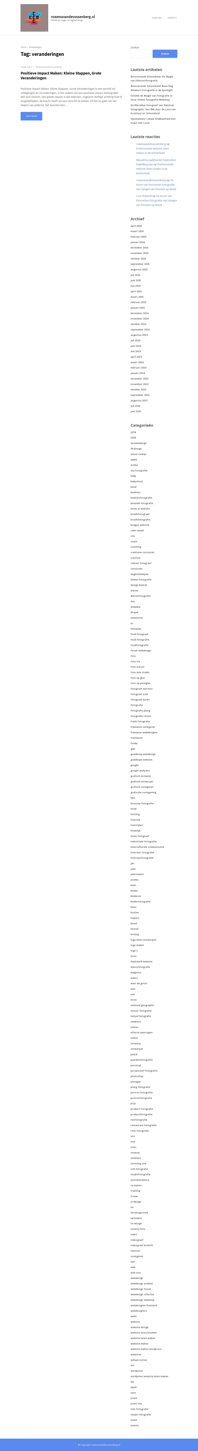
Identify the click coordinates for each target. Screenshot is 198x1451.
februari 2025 (138, 302)
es (132, 623)
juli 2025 (135, 275)
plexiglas (136, 1081)
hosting (135, 814)
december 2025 (139, 247)
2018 (133, 432)
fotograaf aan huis (141, 688)
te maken (136, 1185)
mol (133, 994)
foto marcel (137, 666)
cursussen (136, 568)
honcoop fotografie (142, 803)
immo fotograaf (140, 836)
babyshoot (137, 481)
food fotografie (140, 639)
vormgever (137, 1256)
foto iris (135, 661)
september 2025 (140, 264)
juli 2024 (135, 340)
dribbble (135, 606)
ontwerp (136, 1043)
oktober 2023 (138, 389)
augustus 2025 (139, 269)
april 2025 (136, 291)
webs (134, 1316)
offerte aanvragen (142, 1032)
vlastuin (135, 1250)
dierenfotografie (141, 595)
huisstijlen (137, 825)
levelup (135, 934)
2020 (133, 437)
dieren (134, 590)
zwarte (135, 1425)
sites (133, 1147)
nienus (134, 1027)
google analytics (140, 770)
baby (133, 475)
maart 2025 (137, 296)
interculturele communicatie (147, 846)
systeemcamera (140, 1179)
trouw (134, 1196)
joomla (134, 879)
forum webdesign (141, 650)
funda (134, 743)
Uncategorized (139, 1212)
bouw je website (140, 508)
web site (136, 1272)
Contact (172, 17)
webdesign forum (141, 1289)
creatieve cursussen (142, 552)
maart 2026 (137, 231)
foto (133, 656)
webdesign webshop (143, 1299)
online (134, 1037)
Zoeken (135, 47)
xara (133, 1392)
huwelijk (135, 830)
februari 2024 (138, 367)
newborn (136, 1021)
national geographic (142, 1005)
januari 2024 (138, 373)
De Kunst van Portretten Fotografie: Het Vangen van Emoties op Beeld (156, 184)
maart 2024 (137, 362)
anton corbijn (138, 454)
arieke (134, 465)
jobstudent (137, 874)
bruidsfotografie (140, 519)
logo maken (137, 945)
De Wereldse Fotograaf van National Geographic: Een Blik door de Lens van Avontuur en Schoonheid (153, 109)
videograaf (137, 1239)
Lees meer (31, 116)
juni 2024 (136, 345)
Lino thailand (144, 196)
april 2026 (136, 225)
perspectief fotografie (144, 1070)
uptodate (136, 1218)
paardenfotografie (142, 1059)
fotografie (137, 705)
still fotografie (139, 1169)
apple (134, 459)
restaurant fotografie (144, 1125)
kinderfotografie (141, 901)
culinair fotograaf (141, 563)
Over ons (156, 17)
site (133, 1141)
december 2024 (139, 313)
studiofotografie (141, 1174)
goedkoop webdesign (143, 754)
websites (136, 1354)
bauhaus (136, 492)
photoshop (137, 1076)
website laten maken (143, 1338)
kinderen (136, 896)
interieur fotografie (142, 852)
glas (133, 748)
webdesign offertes (142, 1294)
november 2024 (139, 318)
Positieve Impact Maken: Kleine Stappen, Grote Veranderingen (62, 76)
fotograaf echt (139, 694)
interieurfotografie (142, 857)
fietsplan (136, 628)
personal (136, 1065)
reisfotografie (139, 1119)
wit (132, 1365)
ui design (136, 1201)
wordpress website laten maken (149, 1376)
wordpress (137, 1370)
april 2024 (136, 356)
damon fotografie (141, 579)
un (132, 1207)
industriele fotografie (144, 841)
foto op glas (138, 677)
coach (134, 541)
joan (133, 868)
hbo (133, 797)
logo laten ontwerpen (143, 939)
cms (133, 535)
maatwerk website (141, 961)
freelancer (137, 737)
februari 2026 (138, 236)
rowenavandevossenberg (151, 144)
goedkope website (141, 759)
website (135, 1321)
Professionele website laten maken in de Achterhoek (154, 169)
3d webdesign (139, 443)
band (133, 486)
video (134, 1234)
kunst (134, 923)
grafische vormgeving (143, 792)
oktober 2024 (138, 324)
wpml (134, 1387)
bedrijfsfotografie (141, 497)
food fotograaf (139, 634)
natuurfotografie (141, 1016)
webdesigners (139, 1310)
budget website (140, 524)
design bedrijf (139, 585)
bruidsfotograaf (140, 514)
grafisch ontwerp (141, 776)
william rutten (139, 1359)
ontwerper (137, 1048)
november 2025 (139, 253)
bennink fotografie (142, 503)
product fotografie (142, 1108)
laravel (135, 928)
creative (135, 557)
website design (139, 1327)
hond (134, 808)
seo (133, 1136)
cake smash (137, 530)
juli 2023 (135, 405)
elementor (137, 617)
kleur (134, 907)
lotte (134, 956)
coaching (136, 546)
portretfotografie (141, 1098)
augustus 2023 (139, 400)
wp (132, 1381)
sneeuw (135, 1152)
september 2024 (140, 329)
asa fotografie (139, 470)
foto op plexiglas (141, 683)
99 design (136, 448)
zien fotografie (139, 1409)
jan (132, 863)
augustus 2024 (139, 334)
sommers (136, 1158)
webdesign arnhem (142, 1283)
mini (133, 988)
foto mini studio (140, 672)
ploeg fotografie (140, 1087)
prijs (133, 1103)
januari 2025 (138, 307)
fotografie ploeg (140, 710)
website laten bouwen (144, 1332)
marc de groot (139, 983)
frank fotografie (140, 721)
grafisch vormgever (142, 786)
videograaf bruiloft (142, 1245)
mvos (134, 999)
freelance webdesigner (144, 732)
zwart (134, 1419)
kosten (135, 912)
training (135, 1190)
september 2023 (140, 395)
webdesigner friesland (144, 1305)
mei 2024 (136, 351)
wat (133, 1261)
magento (136, 972)
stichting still (138, 1163)
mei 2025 (136, 285)
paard (134, 1054)
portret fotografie (142, 1092)
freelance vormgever (143, 726)
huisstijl (135, 819)
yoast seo (136, 1403)
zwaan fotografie (141, 1414)
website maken (139, 1343)
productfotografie (141, 1114)
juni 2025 (136, 280)
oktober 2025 (138, 258)
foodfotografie (139, 645)
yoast (134, 1398)
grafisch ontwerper (142, 781)
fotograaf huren (140, 699)
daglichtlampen (140, 574)
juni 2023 (136, 411)
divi (133, 601)
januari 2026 (138, 242)
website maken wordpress (146, 1348)
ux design (136, 1223)
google (135, 765)
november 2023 (139, 384)
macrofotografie (140, 967)
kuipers (135, 917)
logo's (134, 950)
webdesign (137, 1278)
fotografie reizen (141, 716)
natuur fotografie (141, 1010)
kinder (134, 890)
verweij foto (138, 1228)
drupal (134, 612)
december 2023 (139, 378)
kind (133, 885)
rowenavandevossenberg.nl (73, 16)
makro (134, 978)
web (133, 1267)
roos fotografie (140, 1130)
